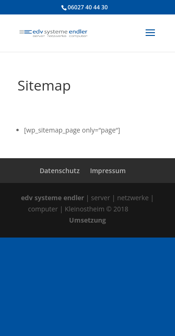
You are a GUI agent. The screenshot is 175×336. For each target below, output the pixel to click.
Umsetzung (87, 220)
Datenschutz (60, 170)
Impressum (108, 170)
